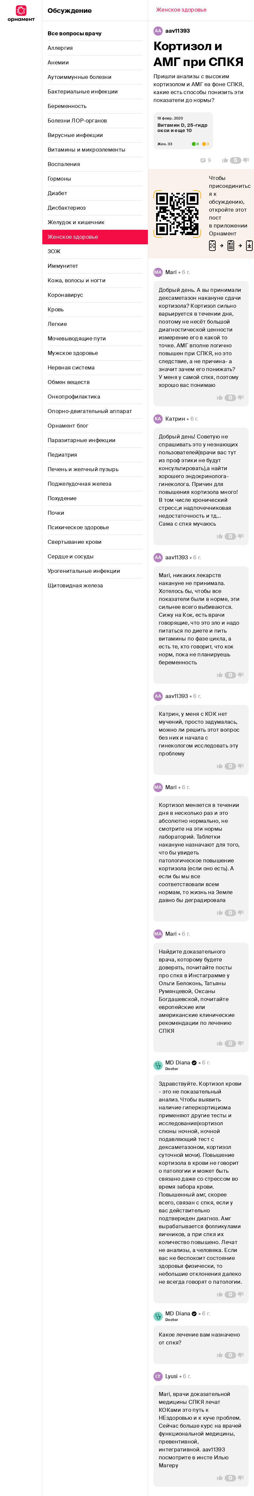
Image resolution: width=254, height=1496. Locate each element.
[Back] (181, 10)
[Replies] (205, 160)
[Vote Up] (223, 160)
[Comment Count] (235, 160)
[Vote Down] (247, 160)
